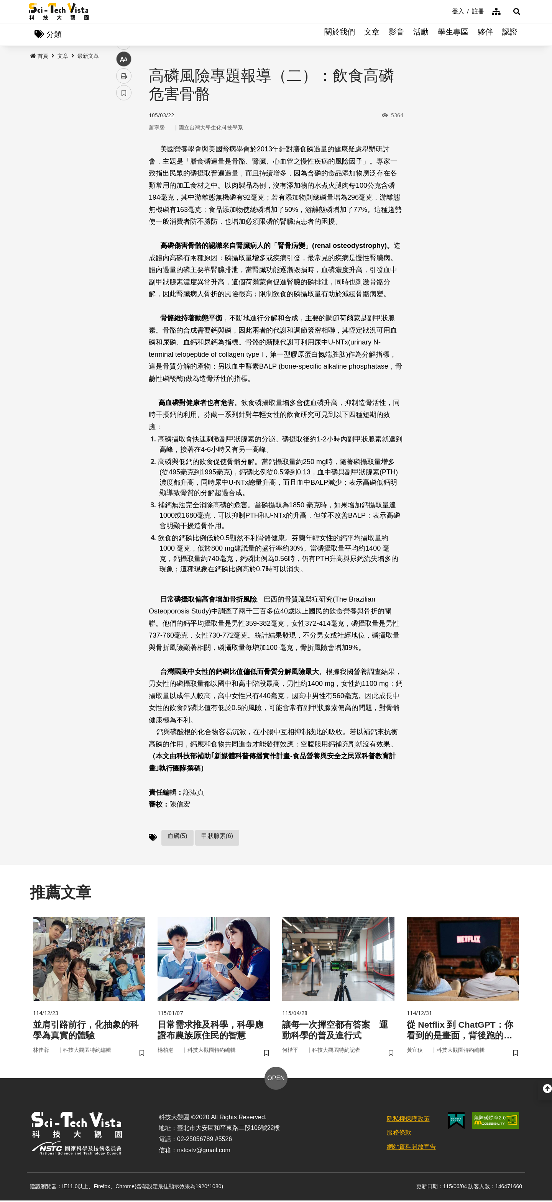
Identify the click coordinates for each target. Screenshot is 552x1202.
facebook (124, 146)
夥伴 (485, 34)
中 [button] (124, 197)
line (121, 180)
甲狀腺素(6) (217, 836)
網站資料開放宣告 (411, 1148)
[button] (513, 11)
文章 (372, 34)
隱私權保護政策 (408, 1120)
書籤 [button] (123, 230)
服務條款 (399, 1134)
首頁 (39, 56)
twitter (124, 163)
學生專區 (453, 34)
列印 (123, 213)
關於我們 (339, 34)
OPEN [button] (275, 1079)
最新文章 (88, 56)
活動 (421, 34)
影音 (396, 34)
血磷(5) (177, 836)
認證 (510, 34)
